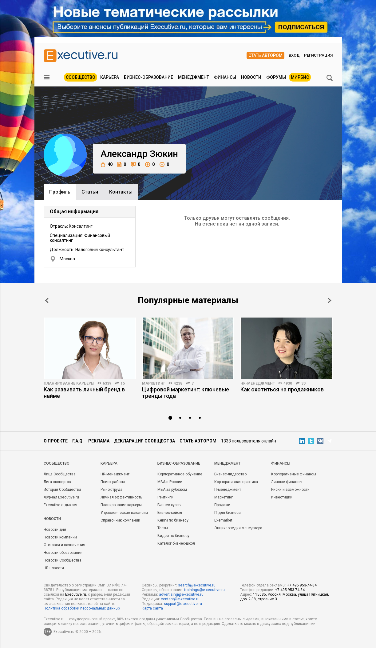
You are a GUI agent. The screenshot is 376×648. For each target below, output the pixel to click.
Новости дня (55, 529)
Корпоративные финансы (293, 474)
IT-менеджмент (227, 489)
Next (330, 300)
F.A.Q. (78, 440)
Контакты (121, 192)
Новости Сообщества (62, 560)
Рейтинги (165, 497)
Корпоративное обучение (179, 474)
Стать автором (265, 55)
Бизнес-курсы (169, 505)
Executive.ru (75, 594)
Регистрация (318, 55)
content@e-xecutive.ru (180, 599)
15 (123, 383)
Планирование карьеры (69, 383)
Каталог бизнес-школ (176, 543)
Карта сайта (152, 608)
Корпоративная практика (236, 482)
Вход (294, 55)
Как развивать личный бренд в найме (84, 392)
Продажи (222, 505)
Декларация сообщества (144, 440)
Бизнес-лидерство (230, 474)
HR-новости (54, 568)
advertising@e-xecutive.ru (181, 594)
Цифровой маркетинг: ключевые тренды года (185, 392)
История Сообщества (62, 489)
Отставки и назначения (64, 545)
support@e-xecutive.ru (183, 604)
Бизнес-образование (148, 77)
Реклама (98, 440)
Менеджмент (193, 77)
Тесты (162, 528)
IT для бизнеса (227, 512)
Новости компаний (60, 537)
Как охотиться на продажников (282, 389)
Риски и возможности (290, 489)
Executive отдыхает (60, 505)
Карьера (109, 77)
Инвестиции (281, 497)
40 (107, 164)
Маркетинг (153, 383)
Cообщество (56, 463)
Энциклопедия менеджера (238, 528)
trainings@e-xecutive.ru (204, 590)
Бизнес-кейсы (169, 512)
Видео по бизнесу (173, 536)
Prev (47, 300)
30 (303, 383)
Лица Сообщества (60, 474)
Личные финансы (286, 482)
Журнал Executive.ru (61, 497)
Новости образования (63, 552)
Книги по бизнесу (172, 520)
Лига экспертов (57, 482)
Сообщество (80, 77)
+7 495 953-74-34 (302, 585)
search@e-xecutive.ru (197, 585)
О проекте (56, 440)
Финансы (225, 77)
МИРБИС (300, 77)
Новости (251, 77)
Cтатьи (89, 192)
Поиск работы (113, 482)
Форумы (276, 77)
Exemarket (223, 520)
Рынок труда (111, 489)
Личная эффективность (121, 497)
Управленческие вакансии (124, 512)
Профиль (59, 192)
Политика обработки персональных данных (82, 608)
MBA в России (169, 482)
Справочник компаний (120, 520)
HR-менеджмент (257, 383)
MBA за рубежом (172, 489)
